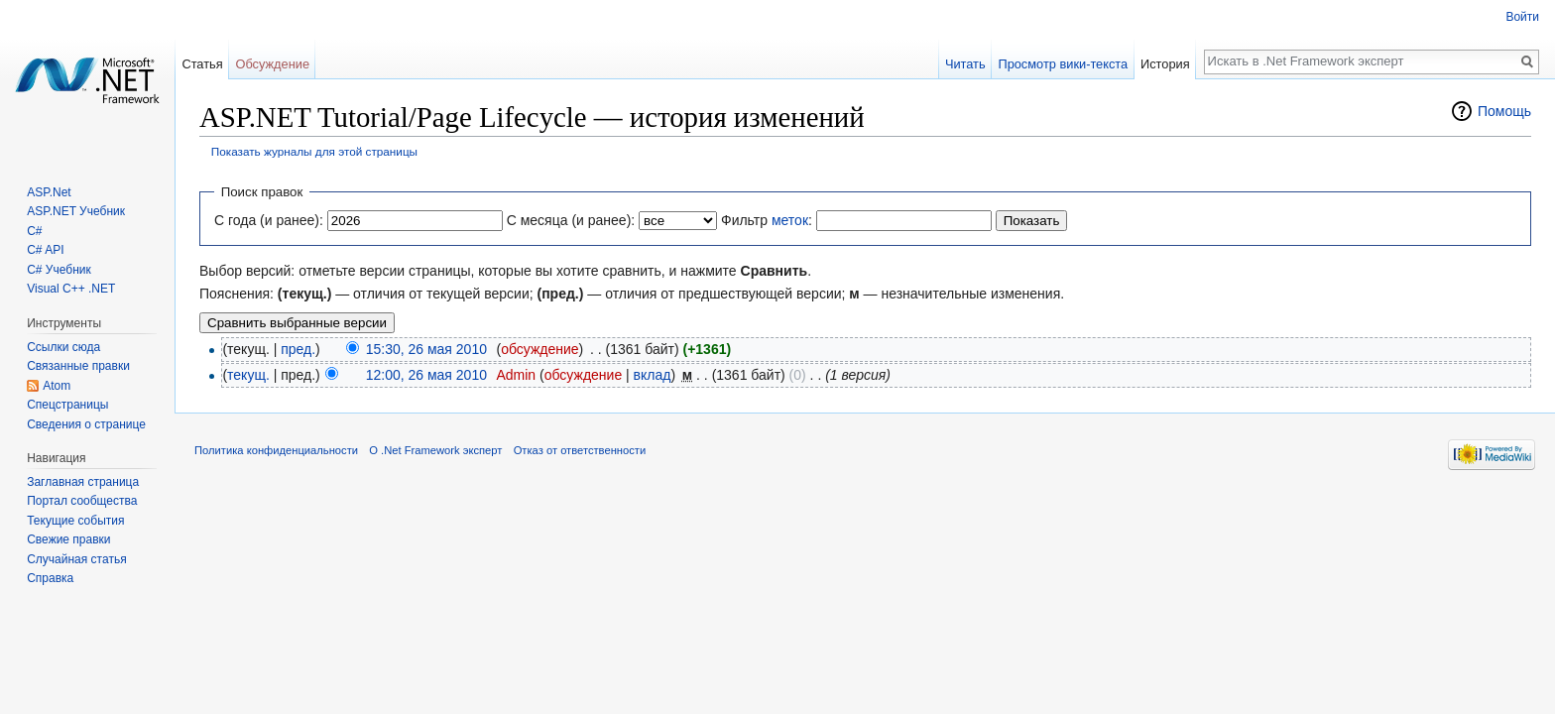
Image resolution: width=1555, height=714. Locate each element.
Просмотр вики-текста (1063, 64)
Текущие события (75, 521)
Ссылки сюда (63, 347)
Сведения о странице (86, 424)
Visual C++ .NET (71, 289)
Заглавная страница (83, 482)
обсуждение (539, 349)
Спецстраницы (67, 405)
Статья (201, 64)
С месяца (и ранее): (571, 220)
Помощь (1504, 111)
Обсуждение (272, 64)
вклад (652, 375)
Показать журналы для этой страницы (314, 151)
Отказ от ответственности (580, 450)
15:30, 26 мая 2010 (426, 349)
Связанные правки (78, 366)
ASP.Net (48, 192)
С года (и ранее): (268, 220)
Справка (50, 578)
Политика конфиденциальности (276, 450)
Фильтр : (766, 220)
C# (34, 231)
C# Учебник (59, 270)
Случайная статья (76, 559)
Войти (1522, 17)
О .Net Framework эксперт (435, 450)
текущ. (248, 375)
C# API (45, 250)
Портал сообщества (82, 501)
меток (790, 220)
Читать (965, 64)
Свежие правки (68, 539)
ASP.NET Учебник (76, 211)
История (1165, 64)
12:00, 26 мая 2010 (426, 375)
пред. (298, 349)
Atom (56, 386)
